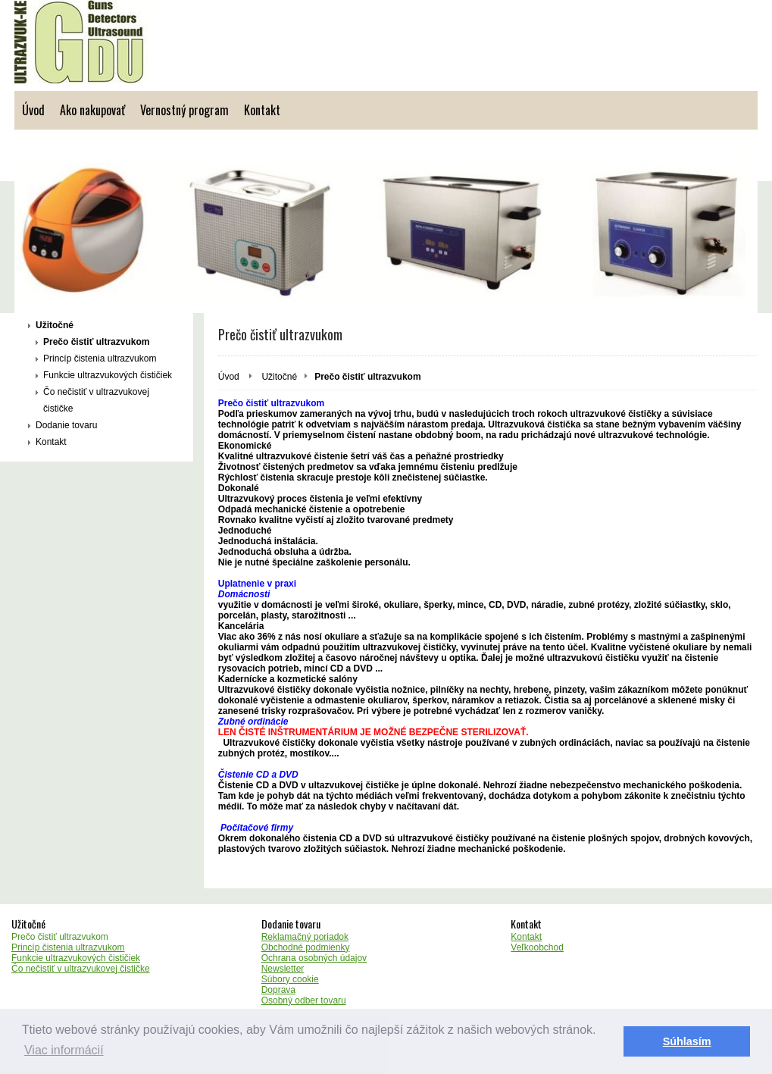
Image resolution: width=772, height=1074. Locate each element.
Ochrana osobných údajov (314, 958)
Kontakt (262, 110)
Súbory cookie (290, 979)
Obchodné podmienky (305, 947)
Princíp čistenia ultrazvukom (99, 358)
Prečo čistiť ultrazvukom (96, 342)
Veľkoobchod (537, 947)
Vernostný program (184, 110)
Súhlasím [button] (687, 1041)
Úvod (33, 110)
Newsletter (283, 968)
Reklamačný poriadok (304, 937)
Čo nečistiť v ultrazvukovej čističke (96, 400)
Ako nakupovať (92, 110)
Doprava (278, 990)
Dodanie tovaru (66, 425)
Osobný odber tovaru (303, 1000)
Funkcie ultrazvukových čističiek (107, 375)
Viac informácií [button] (64, 1050)
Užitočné (54, 325)
